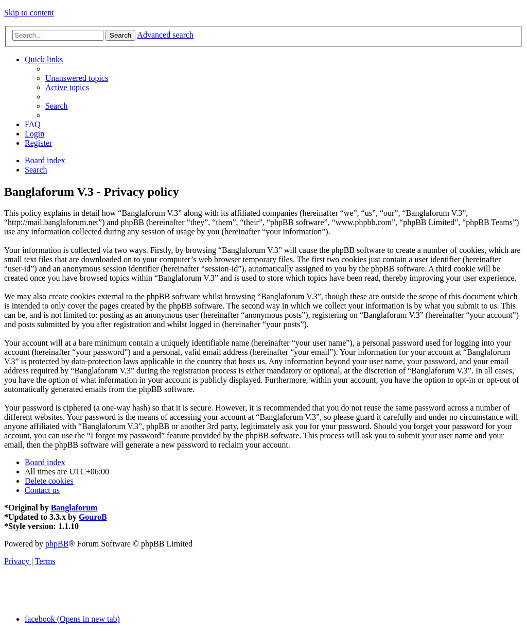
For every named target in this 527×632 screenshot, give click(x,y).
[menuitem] (76, 78)
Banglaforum (74, 507)
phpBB (56, 543)
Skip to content (29, 12)
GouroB (93, 517)
